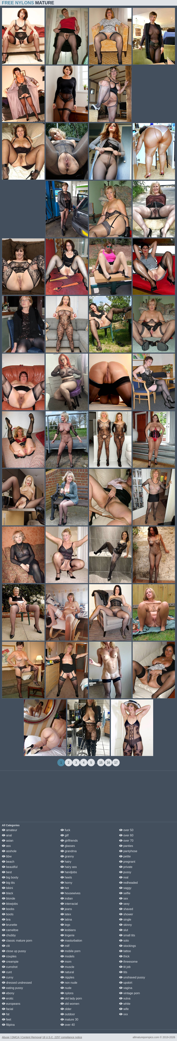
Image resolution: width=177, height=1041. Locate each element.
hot (65, 888)
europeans (11, 1003)
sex (123, 898)
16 (108, 762)
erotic (8, 998)
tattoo (125, 951)
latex (66, 914)
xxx (123, 1014)
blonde (8, 898)
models (67, 956)
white (124, 1003)
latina (66, 919)
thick (124, 956)
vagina (125, 988)
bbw (7, 856)
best (7, 872)
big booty (10, 877)
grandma (69, 851)
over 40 (68, 1024)
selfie (124, 893)
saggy (125, 888)
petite (125, 856)
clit (6, 945)
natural (67, 972)
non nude (69, 982)
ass (6, 845)
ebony (8, 993)
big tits (8, 882)
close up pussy (14, 951)
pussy (125, 872)
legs (65, 924)
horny (66, 882)
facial (7, 1009)
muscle (67, 966)
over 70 (126, 840)
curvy (7, 977)
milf (65, 945)
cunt (7, 972)
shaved (126, 909)
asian (7, 840)
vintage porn (129, 993)
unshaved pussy (132, 977)
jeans (66, 909)
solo (124, 940)
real (123, 877)
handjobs (69, 872)
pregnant (127, 861)
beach (8, 861)
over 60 (126, 835)
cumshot (9, 966)
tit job (125, 966)
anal (7, 835)
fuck (65, 830)
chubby (9, 935)
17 (116, 762)
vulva (124, 998)
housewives (70, 893)
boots (8, 914)
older (66, 1009)
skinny (125, 924)
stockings (127, 945)
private (125, 867)
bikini (7, 888)
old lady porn (71, 998)
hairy (66, 861)
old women (70, 1003)
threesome (128, 961)
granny (67, 856)
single (125, 919)
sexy (124, 903)
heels (66, 877)
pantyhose (128, 851)
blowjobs (10, 903)
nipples (67, 977)
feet (6, 1019)
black (7, 893)
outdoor (68, 1014)
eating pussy (12, 988)
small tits (127, 935)
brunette (9, 924)
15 (101, 762)
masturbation (71, 940)
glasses (68, 845)
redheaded (128, 882)
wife (124, 1009)
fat (5, 1014)
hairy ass (69, 867)
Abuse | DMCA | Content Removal (22, 1037)
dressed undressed (17, 982)
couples (9, 956)
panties (126, 845)
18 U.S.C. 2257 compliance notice (62, 1037)
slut (123, 930)
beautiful (9, 867)
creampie (10, 961)
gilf (65, 835)
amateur (9, 830)
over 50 (126, 830)
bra (6, 919)
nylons (67, 993)
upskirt (125, 982)
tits (123, 972)
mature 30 (69, 1019)
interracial (69, 903)
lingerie (67, 935)
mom (66, 961)
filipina (8, 1024)
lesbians (68, 930)
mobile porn (70, 951)
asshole (9, 851)
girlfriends (69, 840)
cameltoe (10, 930)
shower (126, 914)
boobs (8, 909)
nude (66, 988)
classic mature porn (17, 940)
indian (67, 898)
